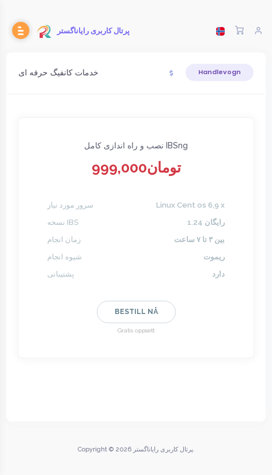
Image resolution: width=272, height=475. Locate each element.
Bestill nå (136, 312)
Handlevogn (219, 71)
